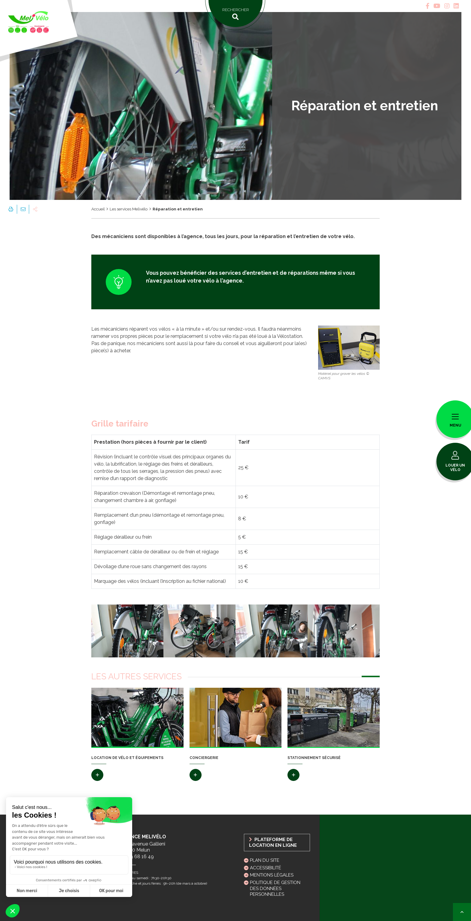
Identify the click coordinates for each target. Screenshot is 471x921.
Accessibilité (265, 868)
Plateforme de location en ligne (273, 842)
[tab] (428, 6)
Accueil (98, 209)
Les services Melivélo (129, 209)
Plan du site (264, 860)
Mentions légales (271, 875)
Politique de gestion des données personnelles (275, 888)
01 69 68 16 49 (137, 856)
